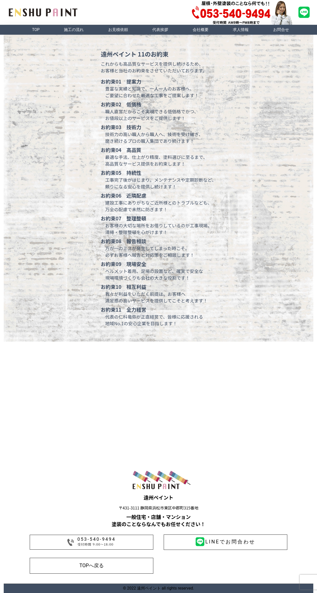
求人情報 (241, 29)
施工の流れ (74, 29)
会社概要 (201, 29)
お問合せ (281, 29)
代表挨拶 (160, 29)
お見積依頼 (118, 29)
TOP (35, 29)
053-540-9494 (96, 539)
